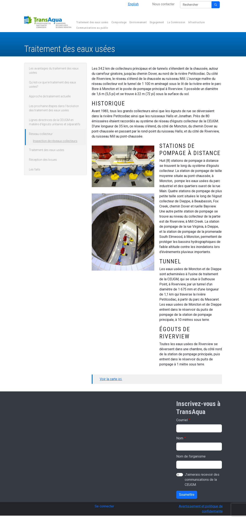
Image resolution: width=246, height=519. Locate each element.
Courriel (182, 420)
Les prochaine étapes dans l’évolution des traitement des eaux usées (54, 108)
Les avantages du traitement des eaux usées (54, 70)
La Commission (175, 23)
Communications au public (91, 28)
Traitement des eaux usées (91, 23)
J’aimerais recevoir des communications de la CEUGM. (202, 480)
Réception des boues (43, 159)
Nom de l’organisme (191, 456)
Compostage (119, 23)
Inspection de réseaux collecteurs (55, 141)
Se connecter (104, 506)
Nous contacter (163, 4)
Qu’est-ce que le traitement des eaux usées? (52, 84)
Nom (179, 438)
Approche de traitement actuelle (50, 96)
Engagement (156, 23)
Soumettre (186, 495)
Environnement (138, 23)
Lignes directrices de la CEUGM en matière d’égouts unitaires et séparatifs (54, 122)
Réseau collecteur (41, 134)
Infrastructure (196, 23)
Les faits (34, 169)
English (133, 4)
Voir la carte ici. (111, 379)
